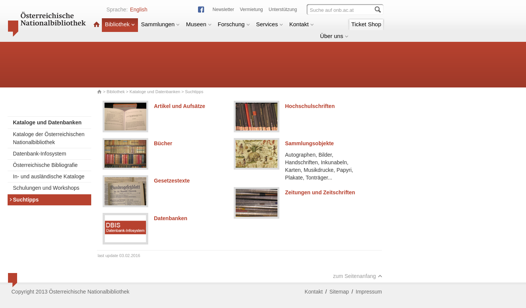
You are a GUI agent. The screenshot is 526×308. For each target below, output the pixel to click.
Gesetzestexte (172, 181)
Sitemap (339, 292)
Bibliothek (120, 24)
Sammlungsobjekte (309, 143)
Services (270, 24)
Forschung (234, 24)
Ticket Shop (366, 24)
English (138, 9)
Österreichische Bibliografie (45, 165)
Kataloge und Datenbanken (155, 91)
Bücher (163, 143)
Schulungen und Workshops (46, 188)
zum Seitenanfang (357, 276)
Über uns (334, 36)
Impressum (369, 292)
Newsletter (223, 9)
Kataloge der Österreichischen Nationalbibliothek (48, 138)
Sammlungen (160, 24)
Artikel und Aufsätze (179, 106)
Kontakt (301, 24)
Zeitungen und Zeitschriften (320, 192)
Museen (198, 24)
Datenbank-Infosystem (39, 154)
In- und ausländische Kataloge (48, 176)
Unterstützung (283, 9)
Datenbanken (170, 218)
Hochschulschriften (310, 106)
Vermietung (251, 9)
